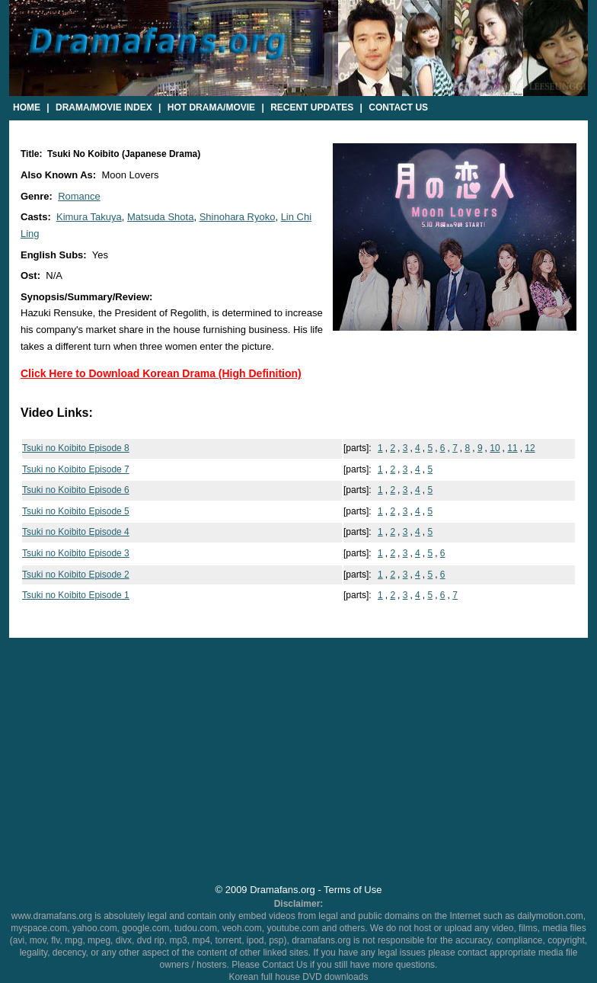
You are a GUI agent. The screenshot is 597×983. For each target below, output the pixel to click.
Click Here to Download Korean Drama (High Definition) (161, 373)
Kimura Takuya (89, 217)
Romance (79, 196)
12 (530, 448)
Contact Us (398, 107)
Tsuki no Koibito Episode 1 (75, 595)
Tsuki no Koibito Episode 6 (75, 490)
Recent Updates (311, 107)
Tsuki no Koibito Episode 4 (75, 532)
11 (512, 448)
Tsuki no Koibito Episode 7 (75, 469)
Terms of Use (353, 889)
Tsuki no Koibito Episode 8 (75, 448)
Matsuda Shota (160, 217)
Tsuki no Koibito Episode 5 (75, 511)
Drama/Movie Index (104, 107)
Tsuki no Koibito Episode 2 (75, 574)
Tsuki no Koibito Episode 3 (75, 553)
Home (26, 107)
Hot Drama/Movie (211, 107)
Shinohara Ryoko (238, 217)
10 (495, 448)
